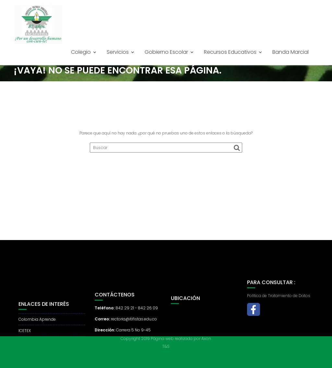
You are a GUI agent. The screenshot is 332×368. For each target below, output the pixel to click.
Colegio (81, 52)
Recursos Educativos (230, 52)
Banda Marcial (290, 52)
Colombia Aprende (37, 329)
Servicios (118, 52)
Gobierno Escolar (166, 52)
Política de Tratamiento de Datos (278, 301)
